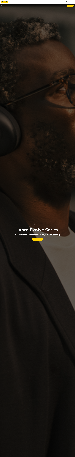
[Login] (69, 1)
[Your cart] (72, 1)
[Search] (66, 1)
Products (3, 5)
